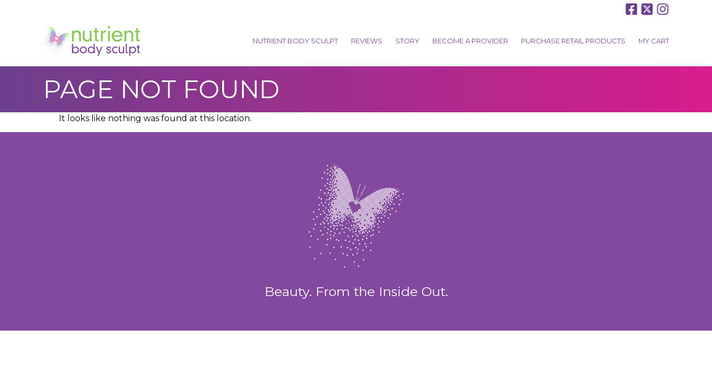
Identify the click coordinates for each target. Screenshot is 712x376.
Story (407, 41)
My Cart (653, 41)
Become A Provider (470, 41)
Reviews (366, 41)
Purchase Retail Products (573, 41)
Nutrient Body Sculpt (295, 41)
